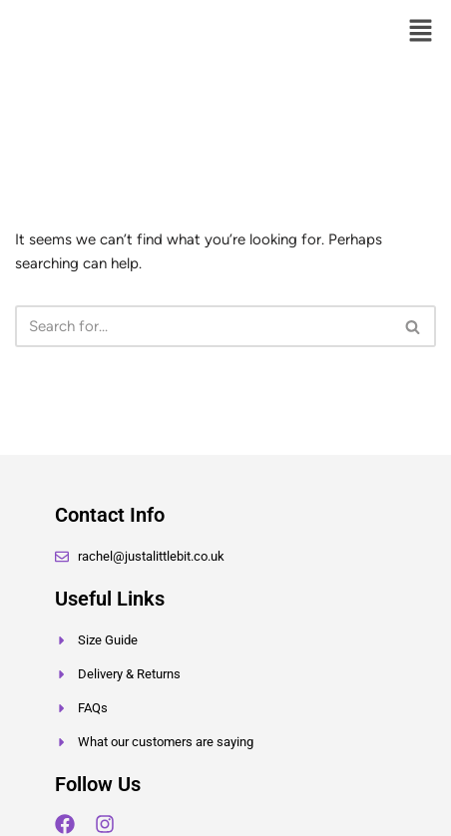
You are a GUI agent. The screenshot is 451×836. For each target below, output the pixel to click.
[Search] (203, 326)
